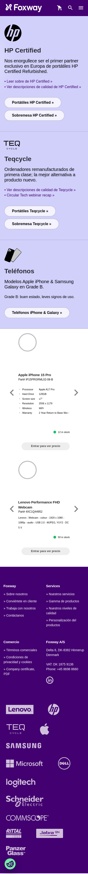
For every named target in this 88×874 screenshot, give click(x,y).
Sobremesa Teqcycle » (31, 224)
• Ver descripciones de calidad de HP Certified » (42, 87)
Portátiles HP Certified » (33, 102)
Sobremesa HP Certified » (34, 115)
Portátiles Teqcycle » (30, 211)
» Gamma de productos (62, 601)
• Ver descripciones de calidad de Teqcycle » (40, 190)
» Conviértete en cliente (20, 601)
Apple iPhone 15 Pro (34, 375)
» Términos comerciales (20, 650)
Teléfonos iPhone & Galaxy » (37, 313)
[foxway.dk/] (24, 8)
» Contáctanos (14, 615)
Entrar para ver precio (45, 446)
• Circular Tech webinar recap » (29, 195)
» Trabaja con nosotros (20, 608)
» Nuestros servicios (60, 594)
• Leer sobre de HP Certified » (28, 81)
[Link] (12, 392)
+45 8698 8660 (67, 669)
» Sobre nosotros (16, 594)
